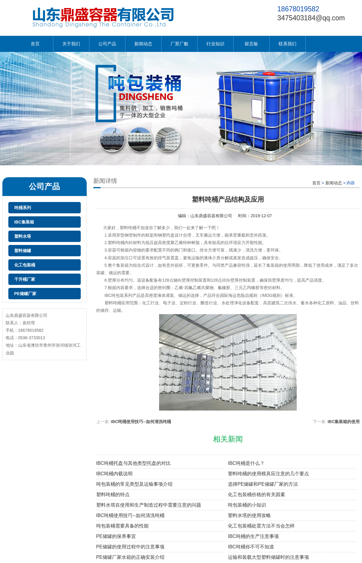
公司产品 (107, 43)
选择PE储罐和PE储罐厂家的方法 (263, 484)
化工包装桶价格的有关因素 (256, 494)
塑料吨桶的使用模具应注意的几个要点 (268, 473)
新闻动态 (143, 43)
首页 (35, 43)
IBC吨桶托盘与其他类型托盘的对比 (133, 463)
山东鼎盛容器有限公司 (211, 215)
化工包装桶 (24, 265)
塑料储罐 (22, 250)
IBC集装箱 (24, 222)
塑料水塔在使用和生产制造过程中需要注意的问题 (148, 505)
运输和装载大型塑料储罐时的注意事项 (268, 557)
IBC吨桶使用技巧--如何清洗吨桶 (141, 421)
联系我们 (287, 43)
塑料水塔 (22, 236)
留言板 (251, 43)
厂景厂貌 (179, 43)
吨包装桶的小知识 (247, 505)
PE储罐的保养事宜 (116, 536)
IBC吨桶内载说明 (114, 473)
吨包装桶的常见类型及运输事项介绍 (134, 484)
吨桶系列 (22, 207)
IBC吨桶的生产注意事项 (253, 536)
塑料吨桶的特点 (113, 494)
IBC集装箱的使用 (343, 421)
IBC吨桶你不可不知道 (251, 546)
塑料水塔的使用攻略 (249, 515)
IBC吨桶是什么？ (246, 463)
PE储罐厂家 (25, 293)
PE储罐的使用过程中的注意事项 (130, 546)
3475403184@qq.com (311, 18)
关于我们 (71, 43)
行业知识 (215, 43)
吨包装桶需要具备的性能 (122, 525)
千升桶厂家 (24, 279)
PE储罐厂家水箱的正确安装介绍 (130, 557)
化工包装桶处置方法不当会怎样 (261, 525)
